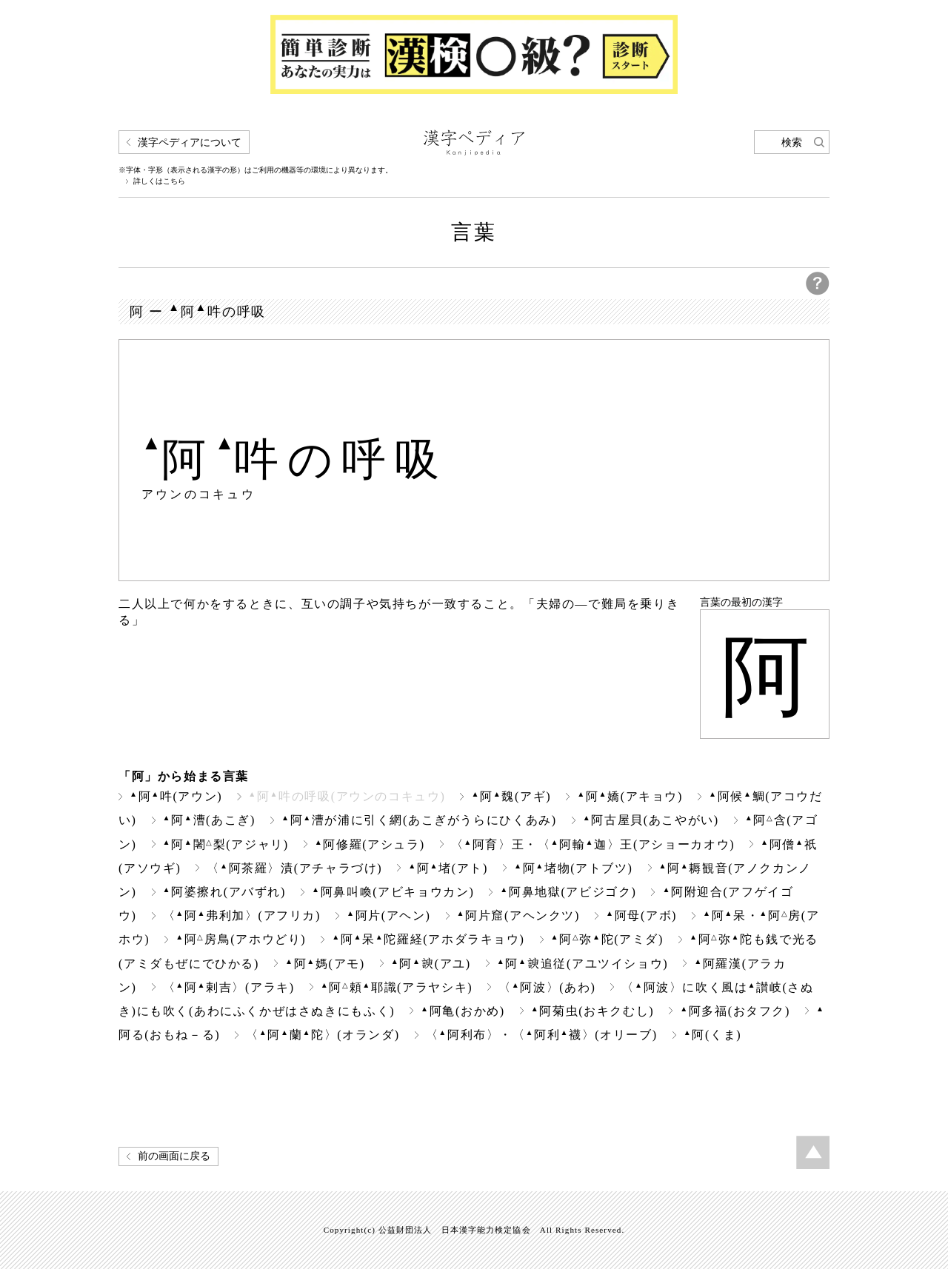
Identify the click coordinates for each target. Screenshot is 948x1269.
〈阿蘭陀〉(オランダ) (322, 1034)
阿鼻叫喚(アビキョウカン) (393, 891)
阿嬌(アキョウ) (630, 796)
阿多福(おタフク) (735, 1011)
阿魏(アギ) (511, 796)
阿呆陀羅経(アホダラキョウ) (428, 939)
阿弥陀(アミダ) (607, 939)
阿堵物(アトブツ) (573, 868)
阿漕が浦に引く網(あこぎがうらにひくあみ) (419, 820)
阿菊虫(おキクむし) (592, 1011)
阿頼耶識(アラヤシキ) (397, 987)
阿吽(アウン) (176, 796)
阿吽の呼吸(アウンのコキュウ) (346, 796)
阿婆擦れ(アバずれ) (224, 891)
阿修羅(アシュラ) (370, 844)
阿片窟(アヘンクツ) (518, 915)
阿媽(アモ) (325, 963)
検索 (791, 142)
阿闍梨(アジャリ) (226, 844)
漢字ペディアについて (189, 142)
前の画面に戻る (174, 1156)
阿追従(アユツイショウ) (582, 963)
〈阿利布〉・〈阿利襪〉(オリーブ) (542, 1034)
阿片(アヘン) (389, 915)
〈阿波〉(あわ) (546, 987)
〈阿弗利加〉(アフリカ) (242, 915)
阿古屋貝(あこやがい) (651, 820)
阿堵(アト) (448, 868)
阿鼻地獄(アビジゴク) (568, 891)
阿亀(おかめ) (463, 1011)
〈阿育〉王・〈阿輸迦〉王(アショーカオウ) (593, 844)
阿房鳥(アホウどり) (241, 939)
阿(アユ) (431, 963)
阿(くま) (712, 1034)
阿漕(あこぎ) (209, 820)
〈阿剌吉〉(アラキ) (229, 987)
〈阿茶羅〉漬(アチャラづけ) (294, 868)
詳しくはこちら (159, 181)
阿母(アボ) (641, 915)
